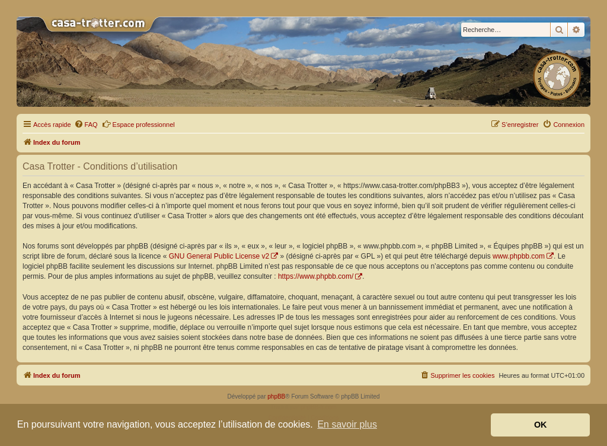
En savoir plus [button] (347, 424)
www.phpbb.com (519, 256)
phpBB (276, 396)
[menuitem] (86, 124)
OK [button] (540, 424)
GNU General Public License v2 (219, 256)
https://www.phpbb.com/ (315, 276)
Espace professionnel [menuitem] (138, 124)
